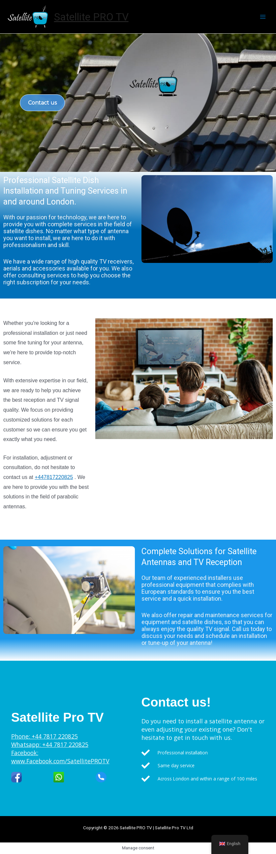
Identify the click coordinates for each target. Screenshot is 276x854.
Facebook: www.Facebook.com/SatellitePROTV (60, 757)
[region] (138, 103)
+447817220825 (54, 477)
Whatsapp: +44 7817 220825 (49, 744)
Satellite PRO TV (91, 17)
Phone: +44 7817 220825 (44, 736)
